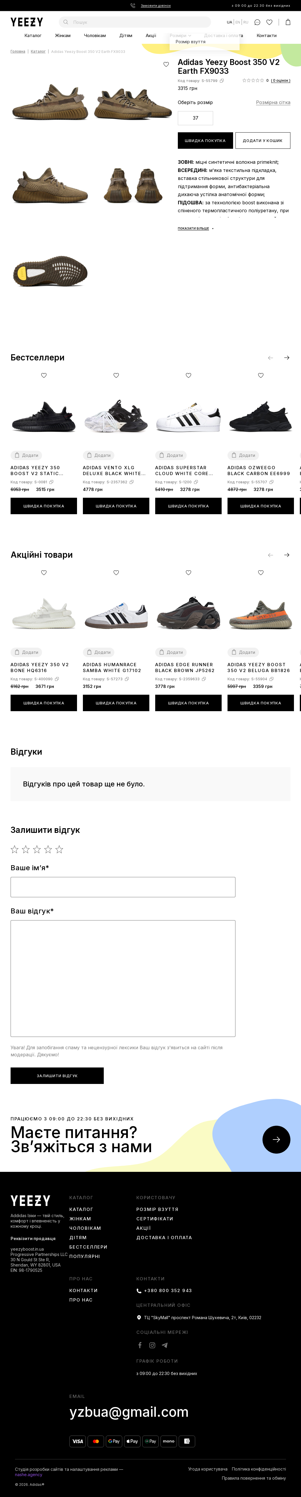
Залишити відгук (57, 1075)
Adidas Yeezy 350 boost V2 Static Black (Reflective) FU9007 (38, 471)
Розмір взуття (157, 1209)
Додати (30, 455)
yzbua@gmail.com (129, 1412)
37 (195, 118)
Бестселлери (88, 1247)
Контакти (267, 35)
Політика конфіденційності (259, 1469)
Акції (151, 35)
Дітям (125, 35)
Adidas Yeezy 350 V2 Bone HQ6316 (40, 667)
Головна (18, 52)
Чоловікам (95, 35)
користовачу (156, 1197)
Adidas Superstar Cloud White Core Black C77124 (182, 471)
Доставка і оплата (223, 35)
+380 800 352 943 (168, 1290)
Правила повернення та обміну (254, 1478)
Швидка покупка (205, 140)
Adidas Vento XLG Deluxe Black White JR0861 (112, 471)
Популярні (84, 1256)
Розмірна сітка (273, 102)
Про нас (81, 1279)
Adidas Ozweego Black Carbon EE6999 (259, 470)
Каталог (32, 35)
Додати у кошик (263, 140)
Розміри (178, 35)
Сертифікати (154, 1219)
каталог (81, 1197)
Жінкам (63, 35)
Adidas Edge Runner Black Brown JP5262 (185, 667)
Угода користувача (208, 1469)
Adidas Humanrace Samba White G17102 (112, 667)
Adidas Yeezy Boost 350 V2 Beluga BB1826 (259, 667)
